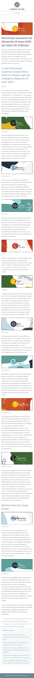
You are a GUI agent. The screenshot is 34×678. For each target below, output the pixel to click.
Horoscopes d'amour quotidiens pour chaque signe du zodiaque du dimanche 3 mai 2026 (16, 650)
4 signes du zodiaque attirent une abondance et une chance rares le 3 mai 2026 (16, 637)
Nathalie (4, 605)
